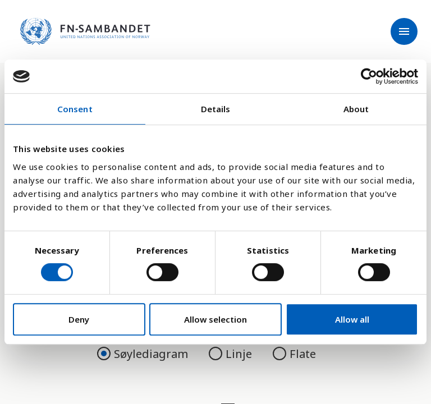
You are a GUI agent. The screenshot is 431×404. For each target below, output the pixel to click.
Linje (232, 353)
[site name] (85, 31)
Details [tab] (216, 108)
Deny (78, 319)
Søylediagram (144, 353)
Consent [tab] (75, 108)
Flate (294, 353)
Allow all (352, 319)
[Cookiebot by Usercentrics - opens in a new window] (369, 76)
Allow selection (215, 319)
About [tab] (356, 108)
